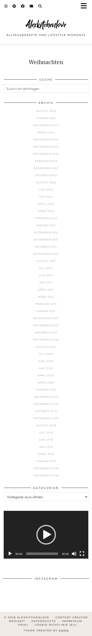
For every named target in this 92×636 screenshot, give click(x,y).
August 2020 (46, 346)
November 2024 (46, 125)
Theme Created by (46, 630)
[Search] (40, 6)
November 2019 (46, 404)
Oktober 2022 (46, 175)
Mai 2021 (46, 282)
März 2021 (46, 296)
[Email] (31, 6)
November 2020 (46, 325)
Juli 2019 (46, 432)
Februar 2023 (46, 161)
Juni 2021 (46, 275)
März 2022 (46, 211)
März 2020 (46, 382)
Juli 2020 (46, 354)
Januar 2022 (46, 225)
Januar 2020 (46, 389)
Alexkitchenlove (46, 24)
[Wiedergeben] (10, 553)
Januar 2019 (46, 461)
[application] (46, 535)
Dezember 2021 (46, 232)
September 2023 (46, 153)
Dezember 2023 (46, 139)
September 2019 (46, 418)
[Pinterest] (14, 6)
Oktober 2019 (46, 411)
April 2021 (46, 289)
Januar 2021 (46, 311)
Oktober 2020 (46, 332)
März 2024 (46, 132)
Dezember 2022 (46, 168)
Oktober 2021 (46, 246)
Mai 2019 (46, 446)
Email (23, 624)
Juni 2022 (46, 189)
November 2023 (46, 146)
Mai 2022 (46, 196)
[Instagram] (6, 6)
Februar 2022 (46, 218)
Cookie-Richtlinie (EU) (56, 624)
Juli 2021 (46, 268)
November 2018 (46, 475)
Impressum (72, 621)
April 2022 (46, 204)
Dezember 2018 (46, 468)
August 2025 (46, 111)
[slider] (42, 553)
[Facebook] (23, 6)
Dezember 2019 (46, 396)
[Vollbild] (81, 553)
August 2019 (46, 425)
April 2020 (46, 375)
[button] (85, 6)
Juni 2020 (46, 361)
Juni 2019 (46, 439)
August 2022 (46, 182)
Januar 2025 (46, 118)
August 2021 (46, 261)
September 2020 (46, 339)
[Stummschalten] (74, 553)
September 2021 (46, 254)
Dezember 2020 (46, 318)
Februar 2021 (46, 304)
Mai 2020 (46, 368)
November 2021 (46, 239)
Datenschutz (43, 621)
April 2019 (46, 454)
